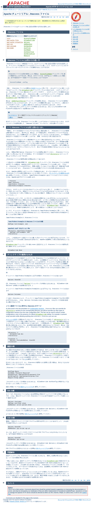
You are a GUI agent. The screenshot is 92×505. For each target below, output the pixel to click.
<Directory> (54, 154)
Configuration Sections (37, 308)
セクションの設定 (11, 319)
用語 (80, 3)
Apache (5, 9)
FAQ (77, 3)
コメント (75, 49)
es (54, 17)
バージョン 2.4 (36, 9)
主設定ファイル (36, 88)
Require (27, 55)
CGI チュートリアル (42, 448)
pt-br (67, 17)
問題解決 (75, 43)
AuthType (27, 48)
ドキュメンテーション (24, 9)
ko (63, 17)
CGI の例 (75, 41)
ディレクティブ (69, 3)
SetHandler (28, 46)
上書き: (10, 117)
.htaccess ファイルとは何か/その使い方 (23, 60)
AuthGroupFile (29, 54)
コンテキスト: (12, 115)
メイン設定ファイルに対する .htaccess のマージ (23, 306)
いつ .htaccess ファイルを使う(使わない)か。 (81, 30)
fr (57, 17)
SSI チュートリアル (31, 414)
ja (60, 17)
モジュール (61, 3)
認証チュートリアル (26, 387)
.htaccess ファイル (78, 23)
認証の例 (75, 37)
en (51, 17)
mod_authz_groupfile (15, 42)
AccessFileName (30, 38)
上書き (25, 105)
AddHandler (28, 44)
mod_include (11, 46)
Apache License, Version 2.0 (18, 501)
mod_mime (10, 48)
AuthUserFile (29, 52)
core (8, 38)
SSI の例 (75, 39)
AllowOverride (29, 40)
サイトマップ (87, 3)
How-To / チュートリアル (50, 9)
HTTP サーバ (12, 9)
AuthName (27, 50)
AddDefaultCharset (19, 101)
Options (27, 42)
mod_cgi (10, 44)
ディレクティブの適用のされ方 (19, 255)
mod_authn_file (13, 40)
